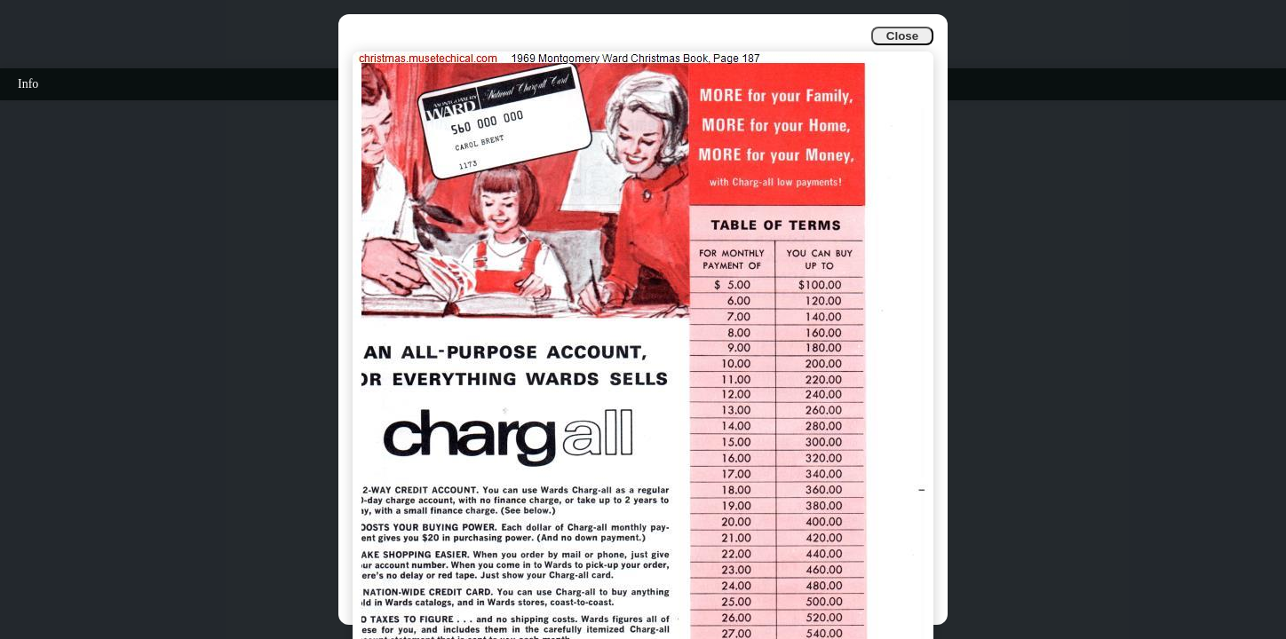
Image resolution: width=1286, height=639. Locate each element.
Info (28, 84)
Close (902, 36)
